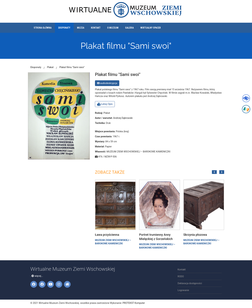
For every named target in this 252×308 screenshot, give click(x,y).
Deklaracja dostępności (190, 283)
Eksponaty (64, 27)
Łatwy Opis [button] (105, 104)
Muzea (80, 27)
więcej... (37, 276)
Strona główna (43, 27)
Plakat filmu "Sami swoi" (72, 67)
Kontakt (95, 27)
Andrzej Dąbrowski (123, 118)
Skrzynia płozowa (195, 234)
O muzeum (112, 27)
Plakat (50, 67)
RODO (181, 276)
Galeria (129, 27)
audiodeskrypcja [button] (107, 83)
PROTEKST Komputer (133, 303)
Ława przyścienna (107, 234)
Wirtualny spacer (150, 27)
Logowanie (183, 290)
